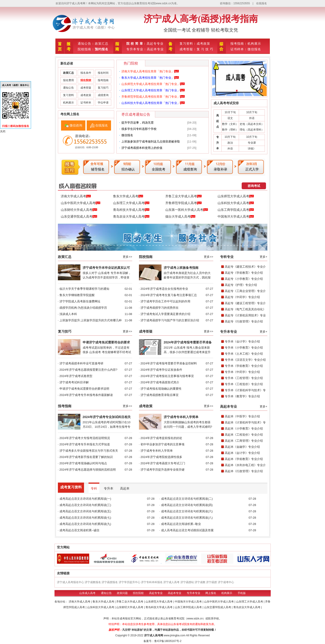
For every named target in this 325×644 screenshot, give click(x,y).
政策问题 (122, 593)
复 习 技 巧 (205, 49)
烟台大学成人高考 (180, 217)
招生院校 (138, 593)
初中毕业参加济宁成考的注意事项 (162, 444)
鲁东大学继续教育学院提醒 (77, 295)
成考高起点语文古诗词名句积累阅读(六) (187, 511)
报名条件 (85, 72)
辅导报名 (98, 169)
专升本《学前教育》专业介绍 (244, 366)
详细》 (252, 148)
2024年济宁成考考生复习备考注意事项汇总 (169, 295)
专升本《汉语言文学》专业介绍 (245, 359)
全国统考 (158, 169)
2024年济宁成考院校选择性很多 (161, 457)
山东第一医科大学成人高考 (186, 210)
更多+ (263, 256)
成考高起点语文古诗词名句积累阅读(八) (187, 517)
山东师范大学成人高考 (236, 196)
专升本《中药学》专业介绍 (242, 372)
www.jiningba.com (174, 635)
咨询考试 (254, 186)
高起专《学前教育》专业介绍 (244, 272)
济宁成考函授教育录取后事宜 (160, 395)
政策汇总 (101, 43)
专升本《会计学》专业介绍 (242, 341)
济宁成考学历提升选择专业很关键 (162, 469)
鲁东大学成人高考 (128, 196)
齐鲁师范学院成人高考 (183, 203)
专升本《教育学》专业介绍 (242, 396)
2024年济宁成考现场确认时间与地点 (83, 463)
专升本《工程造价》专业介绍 (244, 384)
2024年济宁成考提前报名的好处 (161, 438)
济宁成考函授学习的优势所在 (160, 307)
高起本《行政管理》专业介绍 (244, 471)
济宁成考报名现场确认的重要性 (161, 388)
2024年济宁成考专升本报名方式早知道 (84, 444)
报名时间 (103, 72)
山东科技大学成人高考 (236, 203)
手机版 (242, 593)
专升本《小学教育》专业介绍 (244, 347)
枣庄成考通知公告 (135, 114)
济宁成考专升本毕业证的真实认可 (106, 267)
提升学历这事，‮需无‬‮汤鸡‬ (137, 122)
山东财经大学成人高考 (79, 210)
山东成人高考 (87, 593)
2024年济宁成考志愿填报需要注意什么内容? (88, 369)
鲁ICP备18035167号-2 (167, 641)
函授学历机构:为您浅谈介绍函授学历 (83, 307)
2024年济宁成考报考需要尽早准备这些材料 (169, 363)
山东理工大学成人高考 (131, 203)
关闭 (2, 131)
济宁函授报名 (110, 582)
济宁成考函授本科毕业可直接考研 (81, 363)
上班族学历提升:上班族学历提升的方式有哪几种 (90, 320)
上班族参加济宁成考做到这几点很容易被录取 (150, 141)
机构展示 (254, 43)
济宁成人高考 (171, 582)
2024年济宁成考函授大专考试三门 (163, 463)
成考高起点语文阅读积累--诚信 (79, 530)
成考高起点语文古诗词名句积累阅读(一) (85, 498)
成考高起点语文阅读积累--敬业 (181, 524)
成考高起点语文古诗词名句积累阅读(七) (85, 517)
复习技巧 (103, 87)
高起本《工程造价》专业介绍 (244, 434)
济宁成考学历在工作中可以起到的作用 (165, 301)
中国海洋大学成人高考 (236, 217)
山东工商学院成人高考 (236, 210)
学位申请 (103, 102)
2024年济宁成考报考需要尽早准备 (188, 342)
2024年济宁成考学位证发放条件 (161, 369)
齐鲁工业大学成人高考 (183, 196)
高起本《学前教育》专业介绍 (244, 459)
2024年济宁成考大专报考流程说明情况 (84, 438)
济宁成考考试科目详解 (74, 382)
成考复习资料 (71, 487)
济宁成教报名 (93, 582)
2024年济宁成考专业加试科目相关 (107, 417)
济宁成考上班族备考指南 (181, 267)
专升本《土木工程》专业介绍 (244, 353)
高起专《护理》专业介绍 (241, 285)
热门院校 (131, 63)
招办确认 (128, 169)
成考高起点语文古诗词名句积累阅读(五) (85, 511)
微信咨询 (76, 125)
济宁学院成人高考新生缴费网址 (79, 301)
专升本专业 (134, 49)
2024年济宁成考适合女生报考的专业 (164, 288)
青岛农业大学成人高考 (131, 217)
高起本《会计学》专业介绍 (242, 453)
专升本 (108, 488)
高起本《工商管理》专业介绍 (244, 440)
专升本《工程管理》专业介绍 (244, 378)
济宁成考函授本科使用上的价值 (141, 148)
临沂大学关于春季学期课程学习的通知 (84, 288)
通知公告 (84, 43)
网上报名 (210, 593)
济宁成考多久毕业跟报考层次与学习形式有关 (88, 450)
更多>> (127, 256)
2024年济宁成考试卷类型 (75, 376)
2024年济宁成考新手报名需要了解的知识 (86, 457)
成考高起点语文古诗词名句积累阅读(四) (187, 505)
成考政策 (203, 43)
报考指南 (237, 43)
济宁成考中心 (226, 582)
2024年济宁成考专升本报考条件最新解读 (86, 395)
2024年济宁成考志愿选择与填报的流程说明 (87, 469)
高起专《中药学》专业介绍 (242, 297)
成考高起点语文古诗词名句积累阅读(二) (187, 498)
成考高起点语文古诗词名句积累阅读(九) (85, 524)
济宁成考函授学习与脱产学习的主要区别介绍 (170, 320)
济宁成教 (200, 582)
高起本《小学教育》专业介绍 (244, 428)
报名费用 (68, 80)
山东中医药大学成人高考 (80, 203)
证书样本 (237, 49)
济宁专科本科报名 (152, 582)
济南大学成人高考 (76, 196)
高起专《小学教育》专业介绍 (244, 279)
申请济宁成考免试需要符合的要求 (106, 342)
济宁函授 (211, 582)
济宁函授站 (187, 582)
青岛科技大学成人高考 (131, 210)
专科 (94, 488)
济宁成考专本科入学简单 (181, 417)
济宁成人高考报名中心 (70, 582)
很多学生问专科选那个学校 (139, 129)
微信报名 (254, 49)
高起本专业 (155, 49)
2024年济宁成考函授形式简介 (160, 382)
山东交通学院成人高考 (79, 217)
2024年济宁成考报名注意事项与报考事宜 (167, 376)
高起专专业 (155, 43)
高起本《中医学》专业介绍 (242, 416)
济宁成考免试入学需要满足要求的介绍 (165, 314)
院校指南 (84, 49)
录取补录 (220, 169)
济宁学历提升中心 (129, 582)
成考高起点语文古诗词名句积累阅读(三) (85, 505)
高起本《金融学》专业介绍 (242, 446)
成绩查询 (103, 95)
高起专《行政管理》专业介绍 (244, 321)
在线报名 (261, 3)
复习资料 (186, 43)
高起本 (125, 488)
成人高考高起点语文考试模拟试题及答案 (187, 530)
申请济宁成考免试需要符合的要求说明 (84, 388)
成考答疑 (186, 49)
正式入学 (252, 169)
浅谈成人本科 (68, 314)
